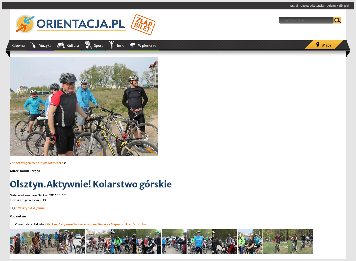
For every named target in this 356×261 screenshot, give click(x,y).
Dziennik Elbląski (338, 5)
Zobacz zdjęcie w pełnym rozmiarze (38, 163)
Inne (120, 45)
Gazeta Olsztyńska (312, 5)
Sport (98, 45)
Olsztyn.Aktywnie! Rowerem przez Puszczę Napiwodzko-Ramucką (95, 224)
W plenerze (147, 45)
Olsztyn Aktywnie (31, 208)
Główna (18, 45)
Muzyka (45, 45)
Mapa (326, 45)
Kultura (73, 45)
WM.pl (294, 5)
